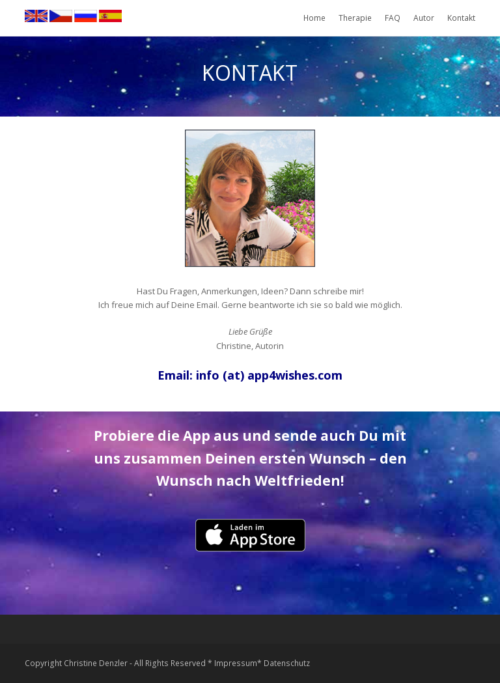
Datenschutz (287, 663)
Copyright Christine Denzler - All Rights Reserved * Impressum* (143, 663)
